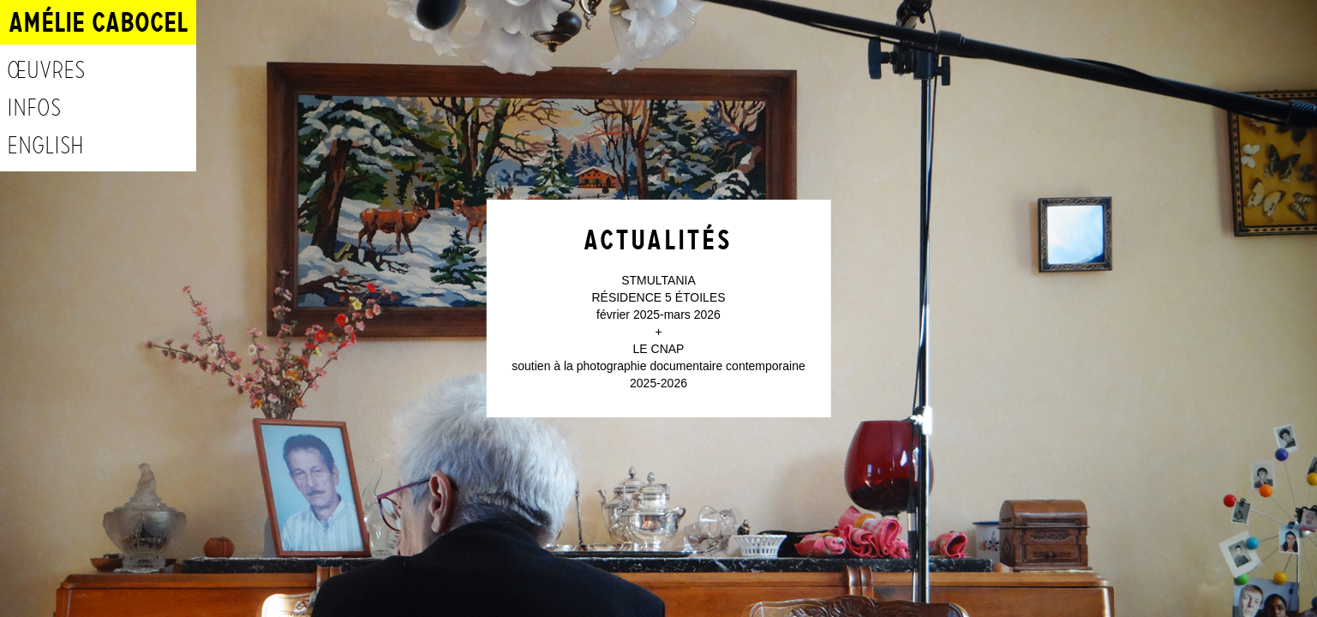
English (45, 146)
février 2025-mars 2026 (658, 314)
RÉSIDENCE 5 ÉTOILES (658, 297)
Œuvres (46, 70)
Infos (34, 108)
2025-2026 (658, 383)
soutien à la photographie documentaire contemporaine (658, 366)
